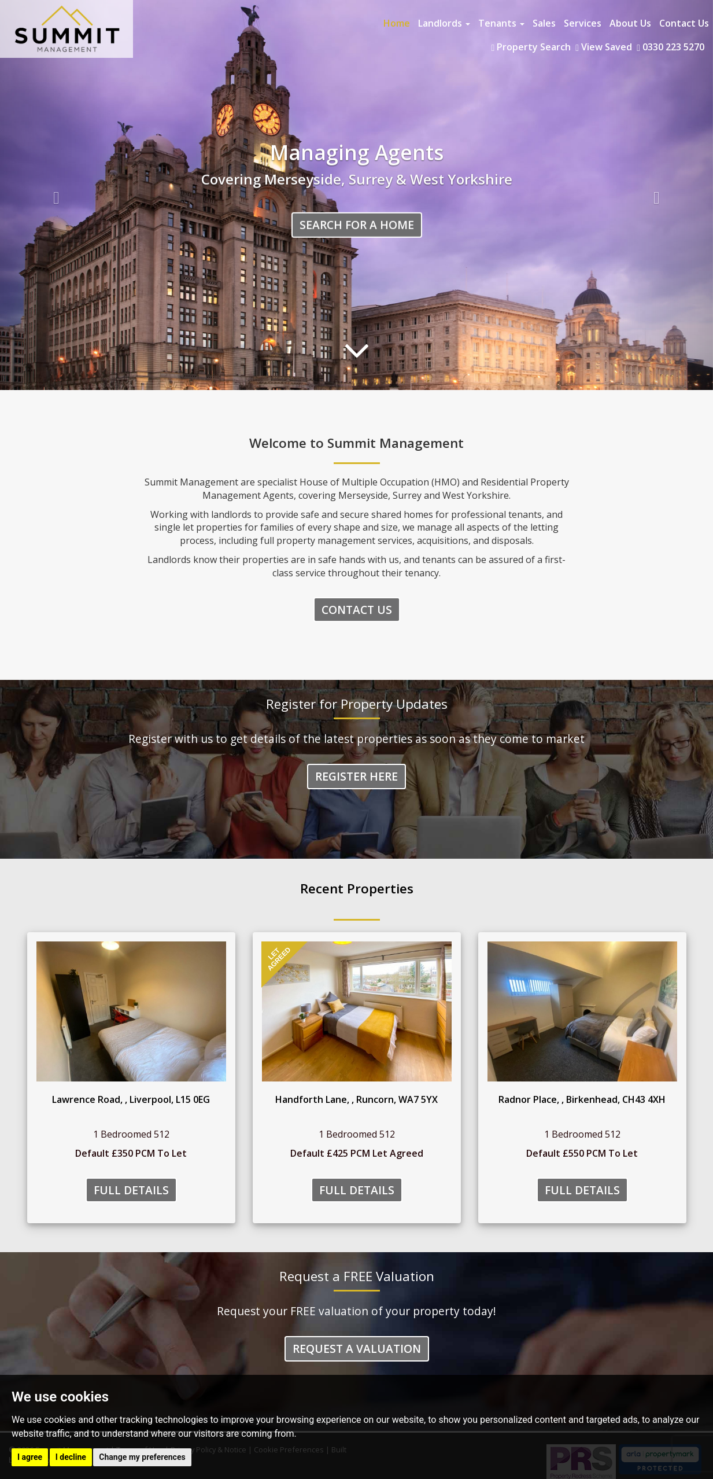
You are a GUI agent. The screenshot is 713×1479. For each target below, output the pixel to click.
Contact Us (684, 23)
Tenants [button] (501, 23)
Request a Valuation (357, 1348)
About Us (630, 23)
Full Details (131, 1190)
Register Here (356, 776)
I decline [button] (71, 1457)
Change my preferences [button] (142, 1457)
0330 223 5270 (670, 47)
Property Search (531, 47)
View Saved (603, 47)
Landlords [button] (444, 23)
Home (396, 23)
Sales (544, 23)
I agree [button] (29, 1457)
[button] (53, 195)
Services (582, 23)
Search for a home (357, 225)
